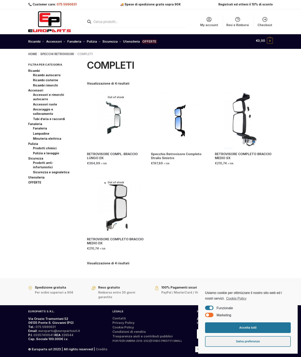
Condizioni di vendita (129, 330)
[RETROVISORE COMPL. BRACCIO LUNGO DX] (116, 118)
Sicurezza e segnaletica (51, 170)
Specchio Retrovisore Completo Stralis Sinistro (176, 154)
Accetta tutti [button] (247, 327)
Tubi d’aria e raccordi (49, 117)
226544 (67, 333)
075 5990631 (67, 4)
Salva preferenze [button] (248, 341)
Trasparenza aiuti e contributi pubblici (142, 334)
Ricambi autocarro (47, 73)
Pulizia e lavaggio (46, 151)
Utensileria (36, 175)
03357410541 (43, 333)
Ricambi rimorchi (45, 83)
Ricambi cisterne (45, 78)
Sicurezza (35, 156)
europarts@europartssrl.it (59, 329)
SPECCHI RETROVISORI (57, 52)
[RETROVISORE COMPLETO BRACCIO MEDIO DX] (116, 203)
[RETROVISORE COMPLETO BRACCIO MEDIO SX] (244, 118)
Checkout (265, 21)
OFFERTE (34, 180)
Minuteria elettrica (47, 136)
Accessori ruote (45, 102)
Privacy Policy (123, 321)
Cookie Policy (123, 325)
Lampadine (41, 131)
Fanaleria (35, 122)
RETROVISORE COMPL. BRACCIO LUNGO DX (112, 154)
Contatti (119, 316)
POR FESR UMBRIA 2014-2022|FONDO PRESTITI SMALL (147, 339)
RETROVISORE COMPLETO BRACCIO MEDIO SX (243, 154)
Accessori (35, 88)
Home (32, 52)
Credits (101, 347)
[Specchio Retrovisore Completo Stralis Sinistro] (180, 118)
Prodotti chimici (45, 146)
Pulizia (33, 141)
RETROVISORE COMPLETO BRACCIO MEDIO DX (115, 239)
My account (209, 21)
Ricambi (34, 68)
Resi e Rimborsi (237, 21)
